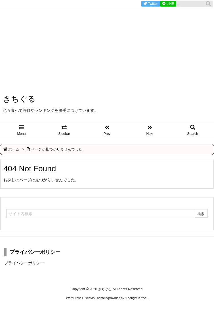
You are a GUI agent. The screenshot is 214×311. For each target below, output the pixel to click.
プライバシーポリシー (24, 263)
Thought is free (136, 298)
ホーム (13, 149)
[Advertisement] (107, 40)
